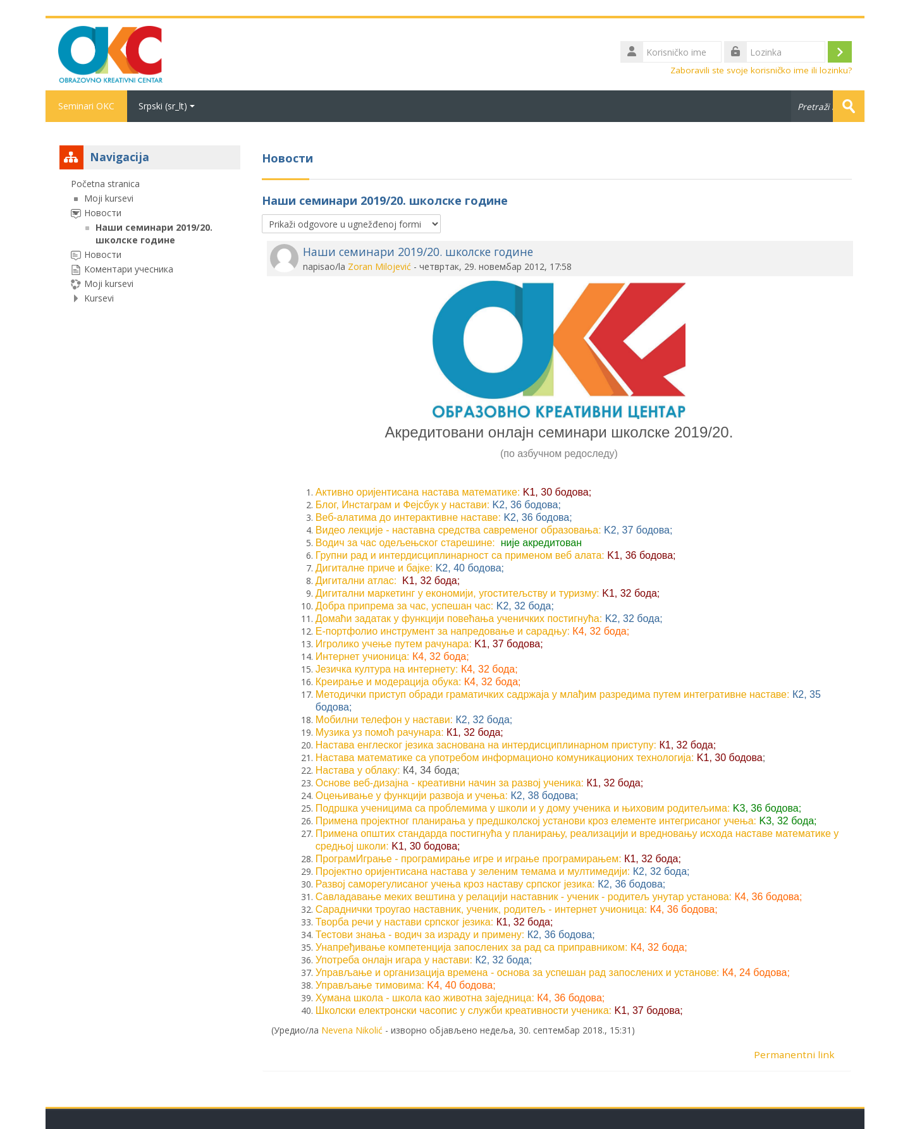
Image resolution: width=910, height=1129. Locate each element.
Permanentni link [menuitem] (794, 1054)
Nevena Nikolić (352, 1030)
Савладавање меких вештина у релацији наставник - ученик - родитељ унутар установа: (524, 896)
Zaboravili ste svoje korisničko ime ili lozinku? (761, 70)
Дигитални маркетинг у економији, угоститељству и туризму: (457, 593)
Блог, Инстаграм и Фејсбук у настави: (402, 504)
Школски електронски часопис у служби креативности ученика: (464, 1010)
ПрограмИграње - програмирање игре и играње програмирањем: (469, 858)
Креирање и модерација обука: (389, 681)
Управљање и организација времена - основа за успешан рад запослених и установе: (518, 972)
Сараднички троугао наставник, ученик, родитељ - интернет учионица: (481, 909)
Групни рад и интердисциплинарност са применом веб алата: (460, 555)
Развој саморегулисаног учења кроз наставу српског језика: (455, 884)
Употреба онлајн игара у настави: (394, 960)
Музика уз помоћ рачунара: (380, 732)
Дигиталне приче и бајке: (374, 568)
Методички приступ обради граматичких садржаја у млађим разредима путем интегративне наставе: (553, 694)
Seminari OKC (86, 106)
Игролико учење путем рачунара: (394, 643)
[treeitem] (150, 241)
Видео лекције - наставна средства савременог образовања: (458, 530)
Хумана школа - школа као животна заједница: (425, 997)
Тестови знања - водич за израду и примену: (420, 934)
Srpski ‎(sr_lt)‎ (166, 106)
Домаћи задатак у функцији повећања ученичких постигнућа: (459, 618)
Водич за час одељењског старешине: (405, 542)
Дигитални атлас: (356, 580)
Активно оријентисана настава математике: (418, 492)
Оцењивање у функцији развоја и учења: (412, 795)
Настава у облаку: (358, 770)
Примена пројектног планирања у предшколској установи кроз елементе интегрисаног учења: (536, 820)
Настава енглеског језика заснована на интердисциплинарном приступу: (486, 745)
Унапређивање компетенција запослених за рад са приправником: (472, 947)
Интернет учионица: (363, 656)
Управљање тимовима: (370, 985)
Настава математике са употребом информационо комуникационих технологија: (505, 757)
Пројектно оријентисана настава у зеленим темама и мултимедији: (473, 871)
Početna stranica (105, 184)
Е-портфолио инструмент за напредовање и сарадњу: (443, 631)
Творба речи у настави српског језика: (404, 922)
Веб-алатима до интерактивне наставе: (408, 517)
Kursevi (99, 298)
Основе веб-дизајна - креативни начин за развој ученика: (450, 783)
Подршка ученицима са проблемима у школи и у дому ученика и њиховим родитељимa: (523, 808)
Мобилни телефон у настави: (384, 719)
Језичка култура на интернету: (387, 669)
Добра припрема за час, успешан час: (405, 606)
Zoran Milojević (379, 266)
